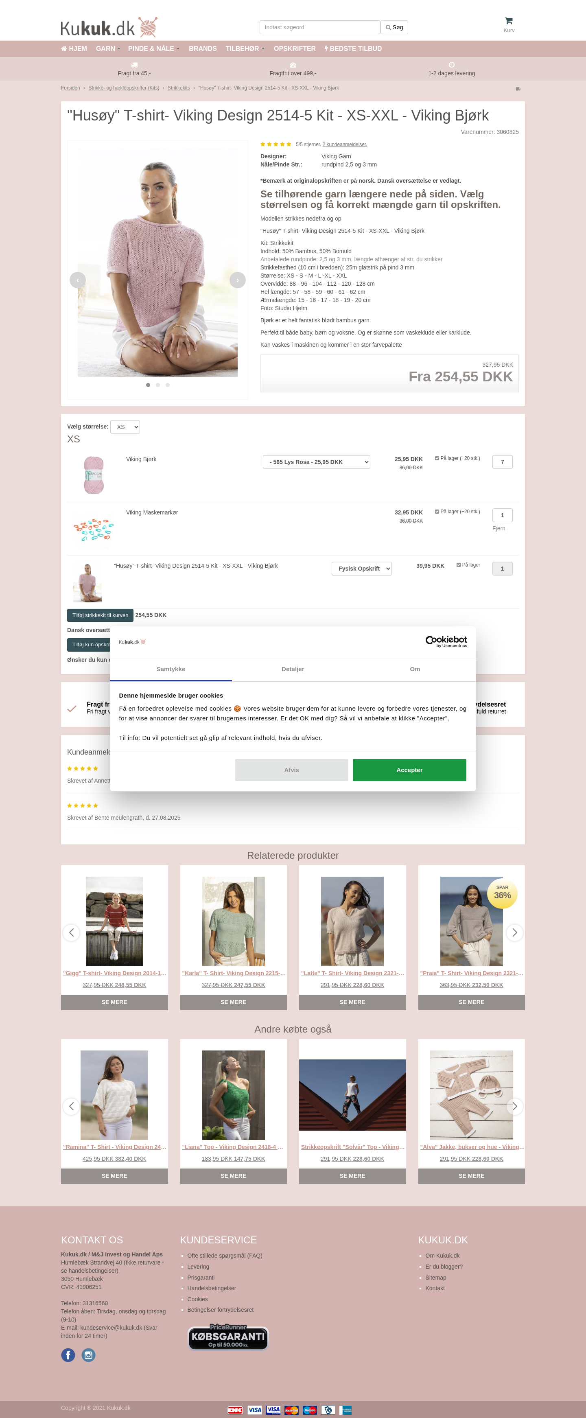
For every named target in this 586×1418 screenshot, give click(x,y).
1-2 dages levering (451, 73)
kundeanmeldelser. (345, 144)
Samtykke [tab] (171, 668)
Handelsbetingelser (212, 1288)
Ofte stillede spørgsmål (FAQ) (225, 1255)
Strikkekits (179, 88)
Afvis (291, 769)
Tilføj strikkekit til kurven (100, 615)
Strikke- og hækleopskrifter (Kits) (123, 88)
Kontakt (435, 1288)
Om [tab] (415, 668)
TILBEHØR (242, 48)
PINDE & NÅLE (151, 48)
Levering (199, 1266)
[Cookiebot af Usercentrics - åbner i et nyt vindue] (431, 642)
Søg (394, 27)
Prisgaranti (201, 1277)
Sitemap (436, 1277)
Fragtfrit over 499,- (292, 73)
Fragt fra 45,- (134, 73)
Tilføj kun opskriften (95, 644)
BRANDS (202, 48)
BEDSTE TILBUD (353, 48)
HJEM (74, 48)
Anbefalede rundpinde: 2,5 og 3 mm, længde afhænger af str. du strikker (351, 259)
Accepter (409, 769)
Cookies (198, 1299)
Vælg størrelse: (88, 426)
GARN (105, 48)
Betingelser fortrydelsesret (221, 1309)
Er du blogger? (444, 1266)
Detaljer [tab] (293, 668)
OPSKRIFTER (294, 48)
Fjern (498, 528)
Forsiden (70, 88)
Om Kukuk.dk (443, 1255)
